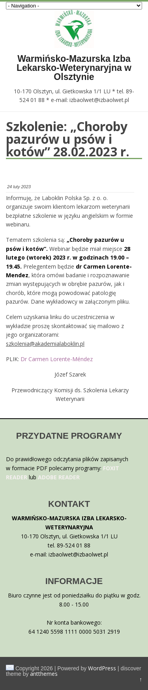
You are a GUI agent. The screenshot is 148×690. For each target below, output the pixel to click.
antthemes (44, 673)
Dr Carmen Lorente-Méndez (57, 359)
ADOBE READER (59, 477)
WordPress (102, 668)
